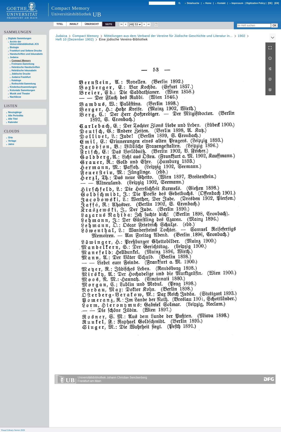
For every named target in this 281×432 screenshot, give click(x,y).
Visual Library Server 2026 (13, 430)
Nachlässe (15, 97)
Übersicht (92, 24)
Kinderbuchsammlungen (23, 87)
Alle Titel (13, 119)
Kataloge (16, 80)
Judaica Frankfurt (21, 77)
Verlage (12, 141)
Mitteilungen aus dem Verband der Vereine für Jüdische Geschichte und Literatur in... (168, 36)
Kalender (13, 122)
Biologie (14, 47)
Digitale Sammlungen (19, 38)
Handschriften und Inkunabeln (26, 54)
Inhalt (74, 24)
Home (208, 3)
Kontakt (221, 3)
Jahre (11, 144)
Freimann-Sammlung (23, 64)
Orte (10, 137)
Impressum (237, 3)
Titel (59, 24)
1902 (241, 36)
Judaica (14, 57)
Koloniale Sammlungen (22, 90)
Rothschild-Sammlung (24, 83)
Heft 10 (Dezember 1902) (75, 39)
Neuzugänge (15, 112)
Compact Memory (21, 60)
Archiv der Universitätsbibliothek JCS (24, 42)
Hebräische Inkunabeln (24, 70)
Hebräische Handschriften (26, 67)
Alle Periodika (15, 115)
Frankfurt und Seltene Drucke (26, 50)
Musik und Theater (20, 93)
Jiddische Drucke (21, 74)
